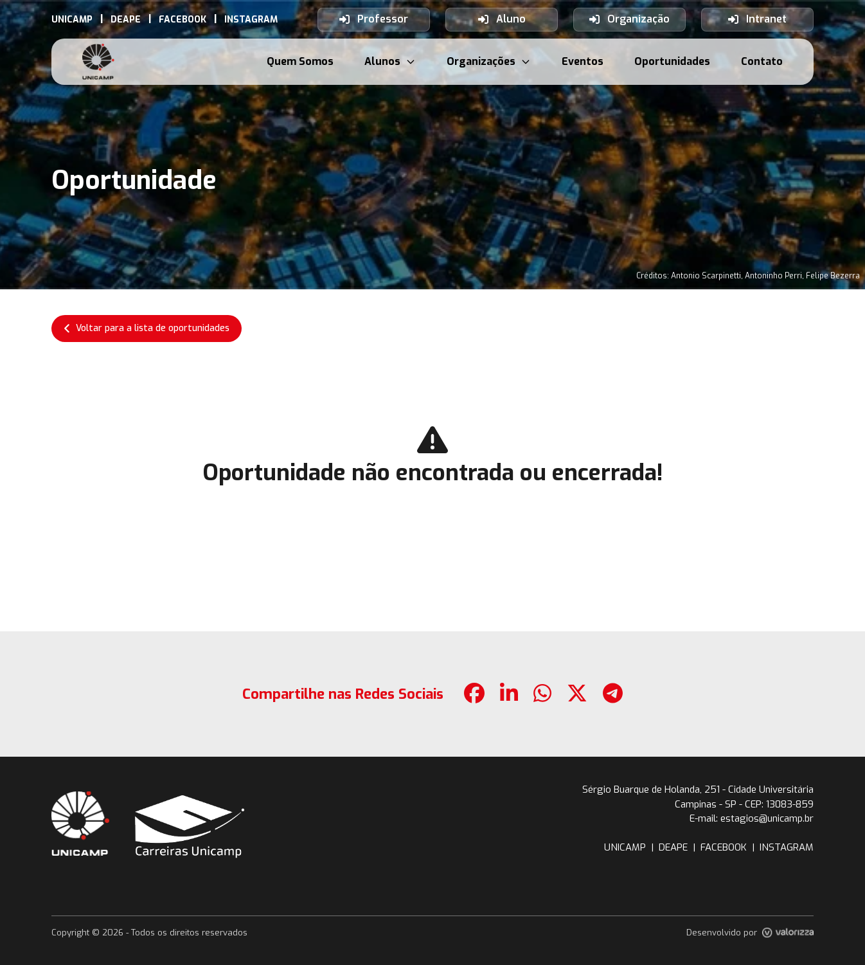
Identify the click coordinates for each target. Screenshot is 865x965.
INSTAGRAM (787, 847)
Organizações (489, 61)
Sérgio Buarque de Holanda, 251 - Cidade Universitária (698, 789)
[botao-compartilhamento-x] (577, 694)
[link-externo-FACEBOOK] (182, 19)
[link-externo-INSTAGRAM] (251, 19)
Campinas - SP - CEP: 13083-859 (744, 804)
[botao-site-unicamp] (80, 823)
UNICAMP (625, 847)
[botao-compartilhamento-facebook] (474, 694)
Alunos (390, 61)
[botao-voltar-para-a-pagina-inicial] (98, 62)
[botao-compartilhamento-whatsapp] (542, 694)
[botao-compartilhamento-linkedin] (509, 694)
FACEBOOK (723, 847)
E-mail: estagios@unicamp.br (752, 818)
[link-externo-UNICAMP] (72, 19)
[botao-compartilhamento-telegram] (613, 694)
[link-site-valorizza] (788, 933)
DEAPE (673, 847)
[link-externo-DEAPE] (126, 19)
